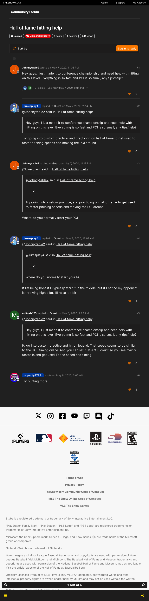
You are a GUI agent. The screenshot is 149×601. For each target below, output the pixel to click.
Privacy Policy (74, 484)
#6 (138, 375)
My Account (139, 2)
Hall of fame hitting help (74, 112)
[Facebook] (62, 416)
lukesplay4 (31, 106)
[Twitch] (86, 416)
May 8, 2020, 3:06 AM (69, 375)
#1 (138, 67)
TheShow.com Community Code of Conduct (74, 491)
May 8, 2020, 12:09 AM (80, 238)
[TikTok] (110, 416)
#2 (138, 106)
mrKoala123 (29, 313)
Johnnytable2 (30, 67)
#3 (138, 163)
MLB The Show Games (74, 505)
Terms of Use (74, 477)
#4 (138, 238)
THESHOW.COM (12, 2)
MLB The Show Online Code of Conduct (75, 498)
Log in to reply (127, 48)
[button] (6, 595)
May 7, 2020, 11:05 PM (65, 67)
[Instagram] (50, 416)
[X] (38, 416)
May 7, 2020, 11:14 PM (79, 106)
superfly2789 (32, 375)
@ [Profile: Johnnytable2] (33, 112)
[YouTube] (74, 416)
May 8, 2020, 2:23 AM (75, 313)
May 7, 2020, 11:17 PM (77, 163)
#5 (138, 313)
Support (120, 2)
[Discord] (98, 416)
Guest (57, 106)
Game (104, 2)
